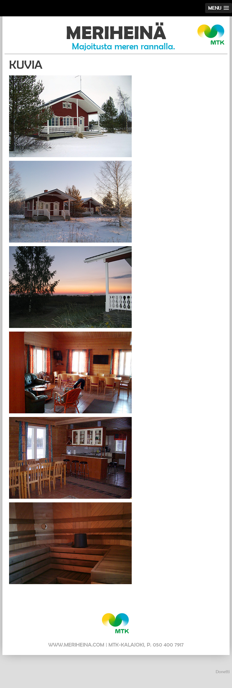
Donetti (223, 671)
